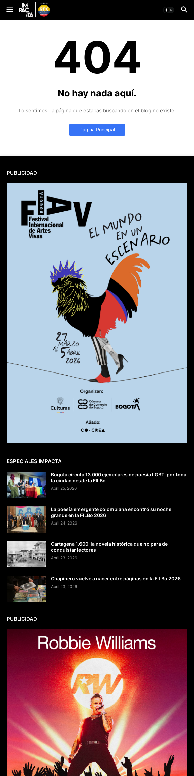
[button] (9, 10)
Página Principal (97, 129)
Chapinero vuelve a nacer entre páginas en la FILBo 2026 (116, 578)
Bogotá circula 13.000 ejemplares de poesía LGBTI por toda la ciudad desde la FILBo (118, 477)
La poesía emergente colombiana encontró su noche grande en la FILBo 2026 (111, 512)
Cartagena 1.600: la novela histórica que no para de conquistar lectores (109, 547)
